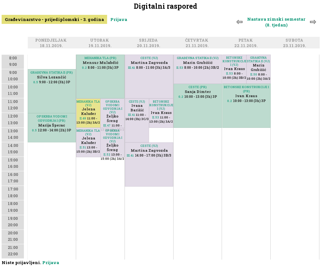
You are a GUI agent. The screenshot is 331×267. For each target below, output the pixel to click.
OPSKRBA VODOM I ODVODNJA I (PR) (51, 118)
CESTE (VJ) (137, 101)
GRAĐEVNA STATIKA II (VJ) (198, 58)
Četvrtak (197, 40)
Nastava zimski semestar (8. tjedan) (276, 22)
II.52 (107, 154)
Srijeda (149, 40)
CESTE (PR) (197, 87)
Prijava (118, 19)
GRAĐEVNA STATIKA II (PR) (51, 72)
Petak (246, 40)
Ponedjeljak (52, 40)
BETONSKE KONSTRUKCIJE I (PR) (246, 89)
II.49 (83, 118)
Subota (295, 40)
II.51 (83, 147)
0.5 (35, 82)
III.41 (131, 115)
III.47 (107, 125)
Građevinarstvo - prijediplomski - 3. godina (54, 19)
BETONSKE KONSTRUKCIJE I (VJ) (161, 105)
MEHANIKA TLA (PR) (100, 58)
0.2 (84, 68)
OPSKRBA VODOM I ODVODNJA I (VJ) (112, 107)
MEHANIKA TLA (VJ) (88, 103)
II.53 (155, 117)
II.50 (253, 74)
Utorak (100, 40)
